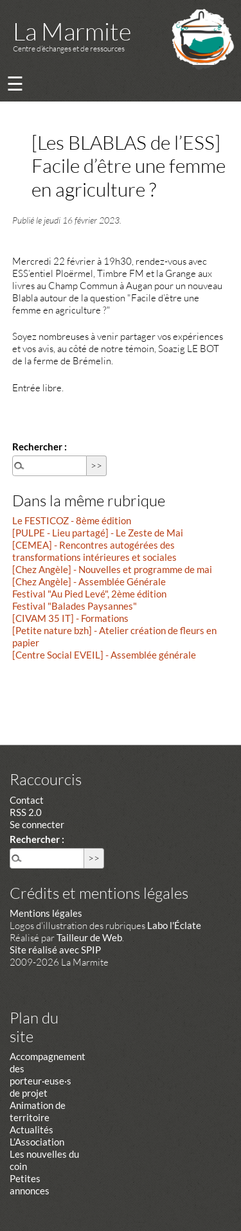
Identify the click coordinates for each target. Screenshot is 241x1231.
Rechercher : (39, 446)
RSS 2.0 (26, 812)
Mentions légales (46, 913)
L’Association (37, 1141)
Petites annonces (29, 1184)
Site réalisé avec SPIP (55, 949)
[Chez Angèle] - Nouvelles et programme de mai (112, 569)
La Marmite (72, 31)
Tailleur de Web (89, 937)
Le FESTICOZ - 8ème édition (71, 520)
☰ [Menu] (15, 83)
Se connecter (37, 824)
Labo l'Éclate (174, 925)
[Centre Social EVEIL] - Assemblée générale (104, 654)
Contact (27, 800)
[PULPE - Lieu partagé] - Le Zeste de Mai (97, 532)
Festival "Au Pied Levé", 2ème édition (89, 593)
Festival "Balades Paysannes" (74, 606)
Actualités (31, 1129)
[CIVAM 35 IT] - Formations (70, 618)
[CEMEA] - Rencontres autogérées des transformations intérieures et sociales (94, 551)
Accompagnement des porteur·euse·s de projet (47, 1074)
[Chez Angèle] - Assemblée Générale (89, 581)
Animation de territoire (38, 1111)
